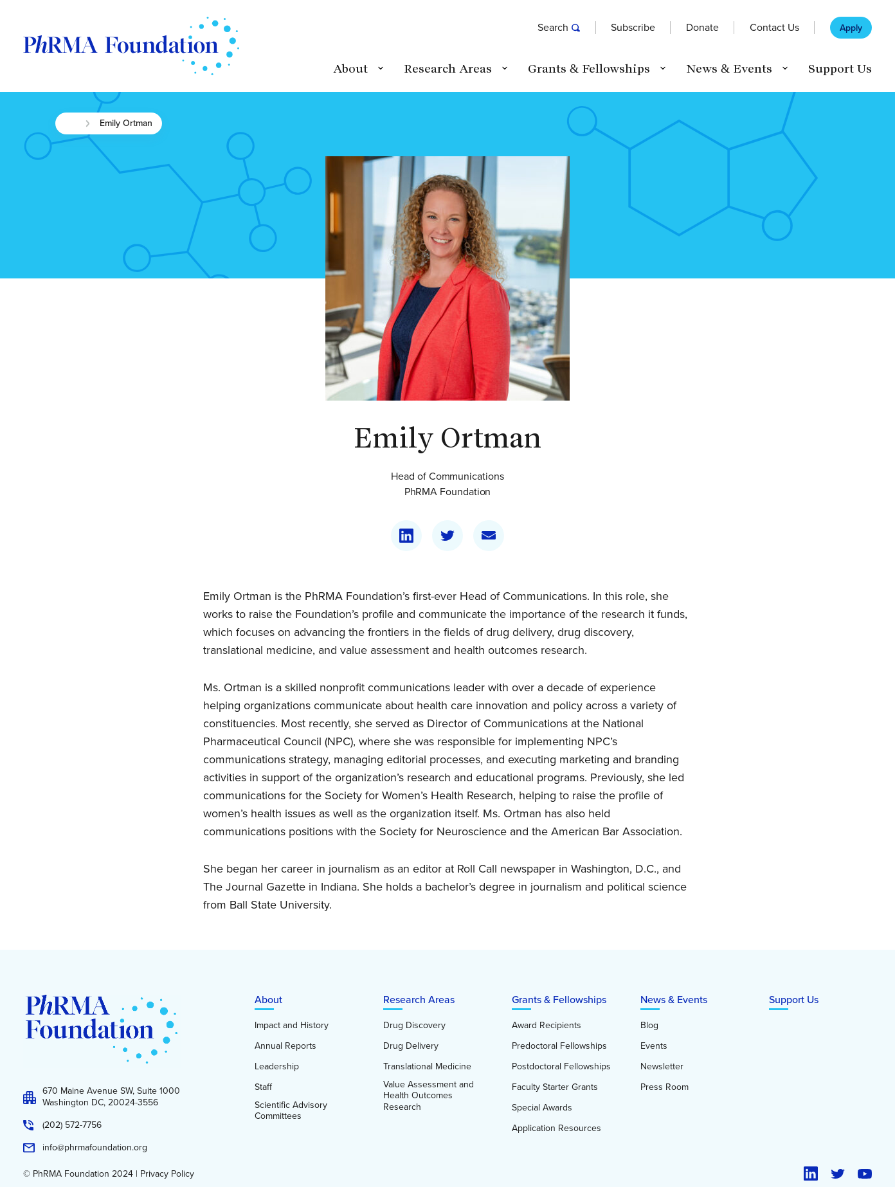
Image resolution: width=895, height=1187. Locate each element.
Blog (649, 1025)
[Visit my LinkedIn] (406, 535)
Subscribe (633, 27)
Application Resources (556, 1128)
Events (653, 1046)
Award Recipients (546, 1025)
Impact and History (292, 1025)
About (268, 999)
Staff (263, 1087)
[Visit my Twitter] (447, 535)
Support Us (840, 69)
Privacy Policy (167, 1174)
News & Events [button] (729, 69)
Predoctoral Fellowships (559, 1046)
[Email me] (488, 535)
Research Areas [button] (448, 69)
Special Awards (542, 1108)
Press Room (664, 1087)
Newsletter (661, 1067)
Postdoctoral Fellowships (561, 1067)
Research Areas (419, 999)
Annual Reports (285, 1046)
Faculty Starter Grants (555, 1087)
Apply (851, 27)
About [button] (350, 69)
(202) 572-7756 (72, 1125)
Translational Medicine (427, 1067)
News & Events (673, 999)
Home (70, 123)
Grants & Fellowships (559, 999)
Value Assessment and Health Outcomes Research (428, 1096)
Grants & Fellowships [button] (589, 69)
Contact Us (774, 27)
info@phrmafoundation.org (94, 1148)
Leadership (277, 1067)
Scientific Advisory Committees (291, 1111)
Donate (702, 27)
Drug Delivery (410, 1046)
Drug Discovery (414, 1025)
